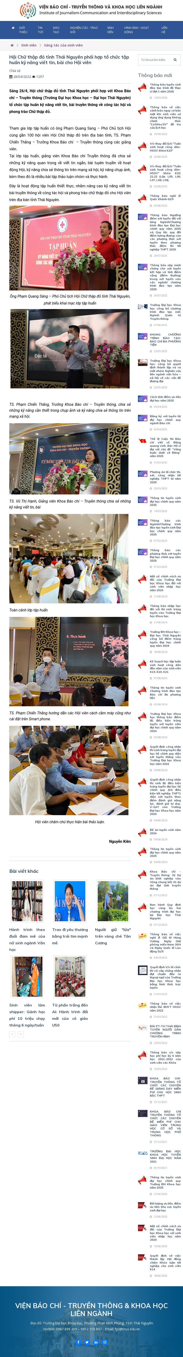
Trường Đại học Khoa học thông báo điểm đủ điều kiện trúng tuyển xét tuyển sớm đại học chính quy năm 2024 (165, 722)
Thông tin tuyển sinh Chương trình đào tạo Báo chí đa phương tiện (165, 693)
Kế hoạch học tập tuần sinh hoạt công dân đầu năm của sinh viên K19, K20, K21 (165, 666)
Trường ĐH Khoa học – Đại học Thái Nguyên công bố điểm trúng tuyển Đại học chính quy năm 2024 (165, 638)
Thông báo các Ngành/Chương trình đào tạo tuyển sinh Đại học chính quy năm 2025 (165, 527)
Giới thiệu (23, 30)
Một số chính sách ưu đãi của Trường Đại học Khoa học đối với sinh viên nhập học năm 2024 (165, 583)
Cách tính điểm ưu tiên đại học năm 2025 (165, 398)
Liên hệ (164, 30)
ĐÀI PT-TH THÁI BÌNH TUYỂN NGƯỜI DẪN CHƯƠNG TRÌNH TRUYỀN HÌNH (165, 1031)
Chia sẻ (14, 70)
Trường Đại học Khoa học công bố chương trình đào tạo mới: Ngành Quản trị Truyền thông (165, 311)
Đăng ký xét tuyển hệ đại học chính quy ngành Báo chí (165, 419)
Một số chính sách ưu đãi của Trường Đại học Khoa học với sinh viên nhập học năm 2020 (165, 1233)
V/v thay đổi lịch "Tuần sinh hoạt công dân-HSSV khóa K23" (165, 147)
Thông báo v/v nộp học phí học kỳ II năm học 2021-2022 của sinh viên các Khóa (165, 1057)
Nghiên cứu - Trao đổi (84, 30)
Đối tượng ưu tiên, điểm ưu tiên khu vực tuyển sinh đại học (165, 1207)
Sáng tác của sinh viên (63, 45)
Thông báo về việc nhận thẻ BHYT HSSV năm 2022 (165, 1007)
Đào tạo (56, 30)
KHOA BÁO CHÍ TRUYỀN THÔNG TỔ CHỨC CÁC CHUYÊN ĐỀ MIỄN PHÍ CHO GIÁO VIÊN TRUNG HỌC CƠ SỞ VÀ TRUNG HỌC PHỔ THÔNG (165, 1123)
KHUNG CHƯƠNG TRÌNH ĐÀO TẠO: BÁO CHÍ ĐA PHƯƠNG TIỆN (165, 339)
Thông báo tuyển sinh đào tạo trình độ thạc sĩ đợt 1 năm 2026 (165, 88)
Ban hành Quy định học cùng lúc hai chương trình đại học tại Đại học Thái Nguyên (165, 911)
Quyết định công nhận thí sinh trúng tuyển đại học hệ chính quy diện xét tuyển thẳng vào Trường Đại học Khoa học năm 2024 (165, 755)
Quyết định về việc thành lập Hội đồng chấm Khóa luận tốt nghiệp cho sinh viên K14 (165, 1262)
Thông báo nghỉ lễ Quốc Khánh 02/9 (165, 197)
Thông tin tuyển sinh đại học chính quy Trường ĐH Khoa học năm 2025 (165, 1182)
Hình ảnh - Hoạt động (136, 30)
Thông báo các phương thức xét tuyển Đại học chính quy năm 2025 (165, 555)
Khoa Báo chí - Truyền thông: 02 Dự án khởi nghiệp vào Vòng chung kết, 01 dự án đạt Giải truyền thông (165, 880)
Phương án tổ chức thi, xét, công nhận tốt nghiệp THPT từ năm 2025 (165, 477)
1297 (40, 76)
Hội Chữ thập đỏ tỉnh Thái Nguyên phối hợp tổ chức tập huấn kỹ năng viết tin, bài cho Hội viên (69, 59)
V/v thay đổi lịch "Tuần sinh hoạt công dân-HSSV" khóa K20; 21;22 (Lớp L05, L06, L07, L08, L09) (165, 173)
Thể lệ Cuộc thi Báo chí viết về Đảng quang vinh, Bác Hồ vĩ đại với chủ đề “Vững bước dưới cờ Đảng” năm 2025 (165, 447)
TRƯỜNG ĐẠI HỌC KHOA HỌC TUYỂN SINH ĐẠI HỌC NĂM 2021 (165, 1156)
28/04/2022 (22, 76)
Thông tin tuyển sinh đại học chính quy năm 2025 (165, 501)
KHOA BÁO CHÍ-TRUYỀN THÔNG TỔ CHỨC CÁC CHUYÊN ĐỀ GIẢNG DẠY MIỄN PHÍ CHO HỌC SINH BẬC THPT (165, 1087)
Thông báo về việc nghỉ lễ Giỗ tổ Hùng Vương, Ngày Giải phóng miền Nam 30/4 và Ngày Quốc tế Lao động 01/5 (165, 942)
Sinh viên (110, 30)
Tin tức (41, 30)
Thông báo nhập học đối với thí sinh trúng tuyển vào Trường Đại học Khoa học (165, 611)
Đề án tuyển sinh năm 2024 (165, 831)
